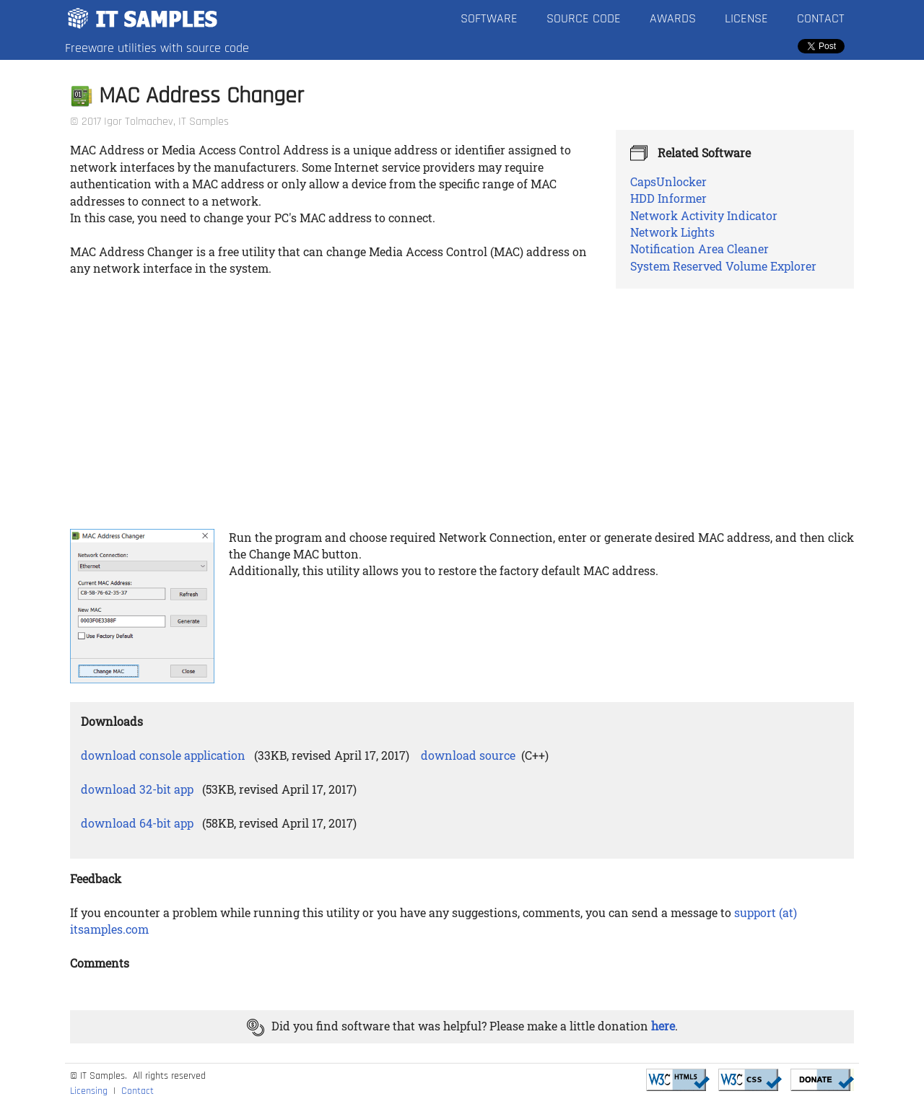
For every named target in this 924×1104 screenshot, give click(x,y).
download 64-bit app (137, 823)
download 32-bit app (137, 789)
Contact (821, 18)
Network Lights (672, 232)
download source (468, 755)
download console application (163, 755)
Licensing (89, 1091)
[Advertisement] (462, 413)
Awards (673, 18)
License (746, 18)
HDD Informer (668, 198)
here (663, 1025)
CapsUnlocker (668, 181)
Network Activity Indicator (703, 215)
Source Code (583, 18)
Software (489, 18)
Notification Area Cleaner (699, 248)
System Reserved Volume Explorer (723, 265)
